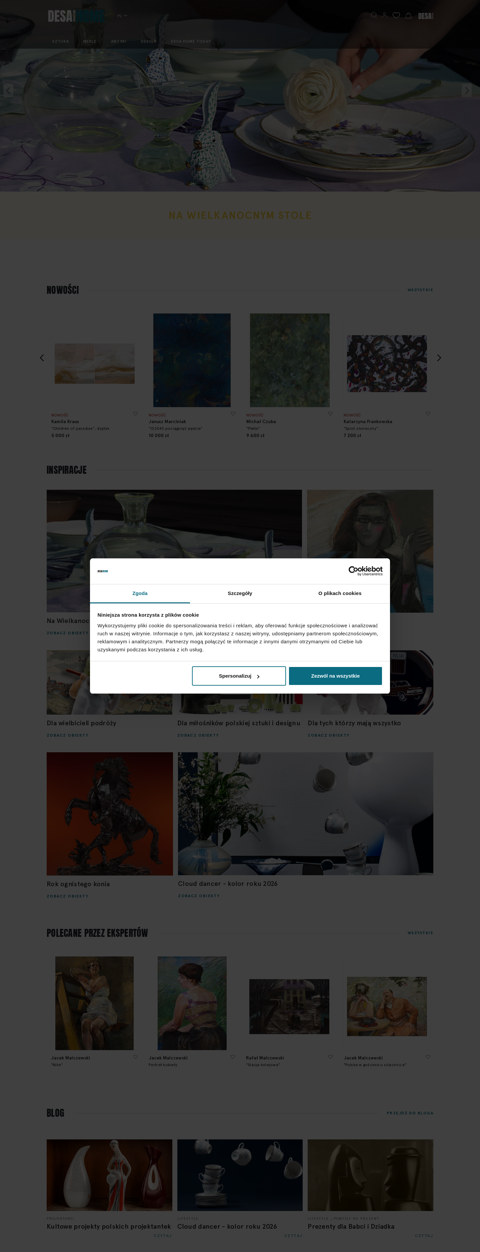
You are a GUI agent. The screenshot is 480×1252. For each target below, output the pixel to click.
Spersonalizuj (239, 676)
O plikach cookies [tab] (339, 593)
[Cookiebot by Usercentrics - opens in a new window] (353, 571)
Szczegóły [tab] (240, 593)
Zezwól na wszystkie (335, 676)
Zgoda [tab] (140, 593)
